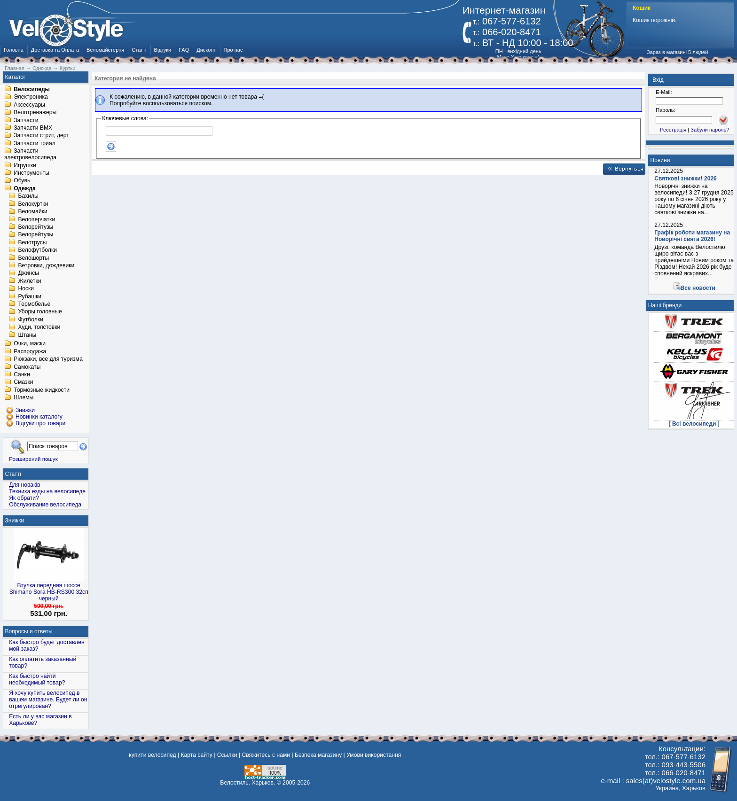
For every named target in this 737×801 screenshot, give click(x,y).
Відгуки (163, 50)
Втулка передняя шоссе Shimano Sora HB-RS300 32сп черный (48, 592)
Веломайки (32, 212)
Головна (14, 50)
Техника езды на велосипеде (47, 491)
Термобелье (34, 304)
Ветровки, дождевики (46, 265)
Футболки (30, 319)
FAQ (184, 50)
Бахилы (28, 196)
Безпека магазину (318, 755)
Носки (26, 289)
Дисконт (206, 50)
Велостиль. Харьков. (247, 782)
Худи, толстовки (39, 327)
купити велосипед (152, 755)
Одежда (25, 188)
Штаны (27, 335)
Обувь (22, 181)
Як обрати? (24, 498)
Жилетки (29, 281)
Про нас (233, 50)
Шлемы (23, 398)
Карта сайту (196, 755)
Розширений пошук (33, 459)
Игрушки (25, 165)
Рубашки (29, 296)
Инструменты (31, 173)
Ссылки (227, 755)
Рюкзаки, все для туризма (48, 359)
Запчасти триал (34, 143)
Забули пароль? (709, 129)
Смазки (23, 382)
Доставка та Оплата (55, 50)
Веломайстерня (105, 50)
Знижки (14, 520)
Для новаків (24, 485)
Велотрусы (32, 242)
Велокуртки (33, 204)
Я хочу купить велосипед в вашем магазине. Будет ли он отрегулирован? (48, 699)
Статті (139, 50)
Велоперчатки (36, 219)
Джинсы (28, 273)
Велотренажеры (35, 112)
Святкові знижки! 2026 (685, 178)
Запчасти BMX (33, 127)
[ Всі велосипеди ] (694, 423)
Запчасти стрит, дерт (41, 135)
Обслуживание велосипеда (45, 504)
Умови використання (373, 755)
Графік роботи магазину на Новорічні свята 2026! (692, 235)
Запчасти (26, 120)
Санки (22, 374)
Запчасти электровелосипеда (30, 154)
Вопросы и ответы (29, 631)
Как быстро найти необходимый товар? (37, 679)
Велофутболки (37, 250)
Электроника (31, 97)
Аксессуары (29, 104)
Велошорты (33, 258)
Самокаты (27, 367)
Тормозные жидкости (42, 390)
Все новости (698, 288)
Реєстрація (673, 129)
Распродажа (30, 351)
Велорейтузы (35, 227)
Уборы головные (40, 312)
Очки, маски (30, 344)
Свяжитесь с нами (266, 755)
